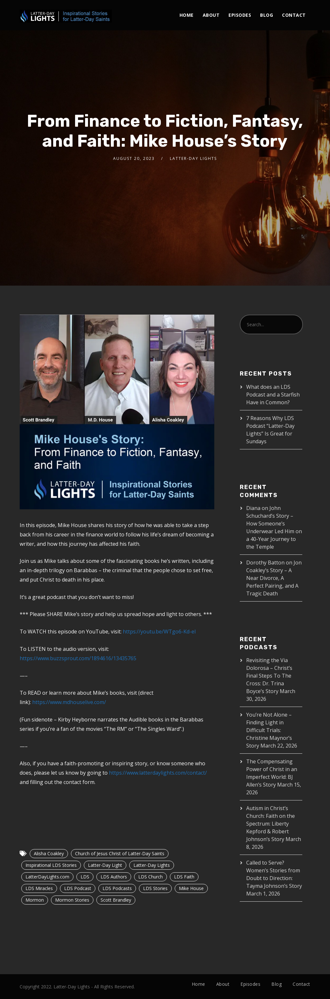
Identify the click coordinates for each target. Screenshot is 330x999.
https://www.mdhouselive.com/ (69, 702)
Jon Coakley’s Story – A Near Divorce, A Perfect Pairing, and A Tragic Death (274, 578)
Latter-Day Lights (151, 865)
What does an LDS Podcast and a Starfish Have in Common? (273, 394)
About (211, 15)
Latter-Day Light (105, 865)
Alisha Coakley (49, 853)
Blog (266, 15)
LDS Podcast (77, 888)
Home (187, 15)
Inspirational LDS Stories (51, 865)
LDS (85, 877)
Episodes (239, 15)
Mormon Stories (72, 900)
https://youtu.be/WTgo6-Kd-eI (159, 631)
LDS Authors (114, 877)
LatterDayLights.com (47, 877)
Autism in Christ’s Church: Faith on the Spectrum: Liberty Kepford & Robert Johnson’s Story (270, 824)
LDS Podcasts (117, 888)
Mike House (191, 888)
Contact (294, 15)
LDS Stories (155, 888)
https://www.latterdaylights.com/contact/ (158, 772)
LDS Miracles (39, 888)
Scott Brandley (116, 900)
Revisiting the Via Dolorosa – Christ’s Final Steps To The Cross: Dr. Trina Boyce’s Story (269, 676)
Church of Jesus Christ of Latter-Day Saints (119, 853)
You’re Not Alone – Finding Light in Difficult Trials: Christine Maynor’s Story (269, 730)
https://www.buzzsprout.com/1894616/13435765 (78, 658)
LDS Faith (184, 877)
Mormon (34, 900)
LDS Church (150, 877)
